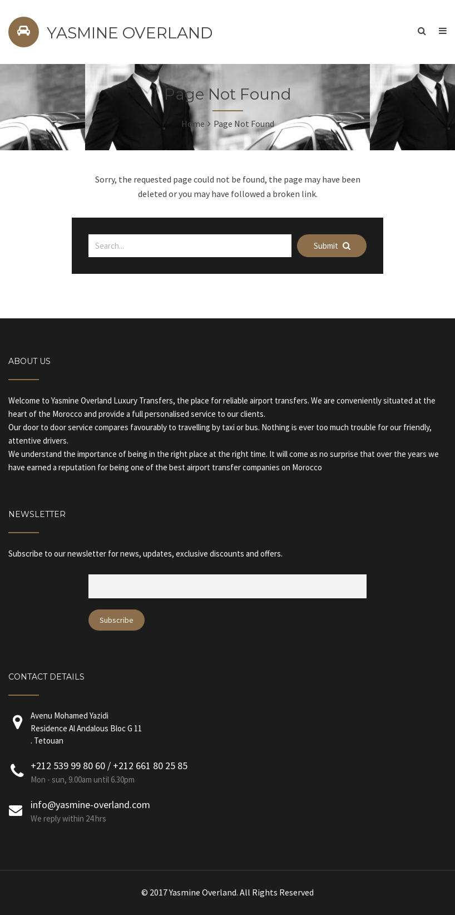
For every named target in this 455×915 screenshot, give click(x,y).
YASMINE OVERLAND (129, 32)
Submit (332, 245)
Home (193, 123)
